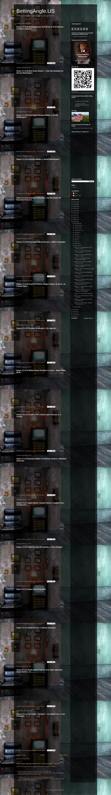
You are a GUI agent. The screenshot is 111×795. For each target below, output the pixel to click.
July (76, 234)
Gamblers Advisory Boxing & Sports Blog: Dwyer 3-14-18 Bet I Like (34, 771)
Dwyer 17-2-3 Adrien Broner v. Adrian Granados (36, 628)
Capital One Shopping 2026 (80, 36)
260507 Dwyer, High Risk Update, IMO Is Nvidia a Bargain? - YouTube (38, 763)
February (77, 245)
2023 (74, 208)
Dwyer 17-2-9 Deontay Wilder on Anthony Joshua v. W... (82, 283)
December (77, 223)
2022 (74, 210)
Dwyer (76, 193)
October (77, 228)
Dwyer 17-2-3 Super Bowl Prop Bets (31, 589)
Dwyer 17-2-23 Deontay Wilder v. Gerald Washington (37, 159)
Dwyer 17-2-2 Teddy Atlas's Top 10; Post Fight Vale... (83, 300)
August (76, 232)
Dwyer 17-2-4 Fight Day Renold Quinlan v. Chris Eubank (39, 547)
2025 (74, 204)
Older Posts (63, 755)
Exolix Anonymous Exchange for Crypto (83, 128)
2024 (74, 206)
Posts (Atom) (26, 758)
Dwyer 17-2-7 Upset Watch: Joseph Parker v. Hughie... (83, 287)
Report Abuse (88, 318)
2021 (74, 213)
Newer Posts (20, 755)
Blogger (62, 790)
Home (42, 755)
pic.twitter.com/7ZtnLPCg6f (81, 101)
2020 (74, 215)
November (77, 225)
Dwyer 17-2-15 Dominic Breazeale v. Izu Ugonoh (36, 328)
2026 (74, 202)
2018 (74, 219)
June (76, 236)
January (77, 306)
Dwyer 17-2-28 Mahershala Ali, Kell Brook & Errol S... (83, 248)
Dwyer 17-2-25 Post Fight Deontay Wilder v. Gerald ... (83, 255)
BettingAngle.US (35, 11)
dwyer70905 (78, 195)
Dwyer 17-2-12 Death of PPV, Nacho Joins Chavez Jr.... (83, 280)
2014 (74, 314)
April (76, 241)
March (76, 243)
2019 (74, 217)
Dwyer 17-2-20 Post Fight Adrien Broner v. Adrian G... (82, 266)
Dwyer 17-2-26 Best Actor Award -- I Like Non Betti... (83, 251)
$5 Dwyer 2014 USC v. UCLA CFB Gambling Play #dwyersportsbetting (36, 777)
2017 (74, 221)
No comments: (41, 63)
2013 (74, 316)
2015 (74, 311)
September (77, 230)
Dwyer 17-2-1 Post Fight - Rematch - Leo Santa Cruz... (83, 303)
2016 (74, 309)
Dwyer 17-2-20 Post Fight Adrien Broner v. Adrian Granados (40, 242)
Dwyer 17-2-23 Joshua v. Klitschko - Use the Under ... (83, 262)
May (76, 239)
